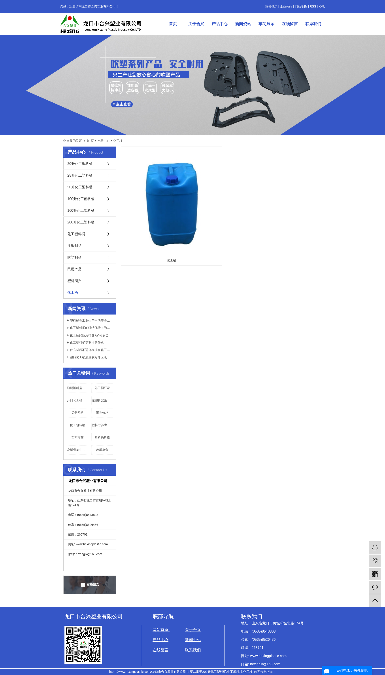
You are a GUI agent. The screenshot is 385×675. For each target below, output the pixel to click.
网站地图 (301, 6)
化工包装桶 (77, 425)
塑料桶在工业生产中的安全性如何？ (91, 320)
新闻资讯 (243, 24)
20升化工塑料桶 (79, 164)
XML (322, 6)
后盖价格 (77, 412)
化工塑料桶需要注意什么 (87, 342)
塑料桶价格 (102, 437)
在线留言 (290, 24)
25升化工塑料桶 (79, 175)
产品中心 (220, 24)
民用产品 (74, 269)
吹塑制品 (74, 257)
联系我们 (313, 24)
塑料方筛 (77, 437)
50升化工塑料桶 (79, 187)
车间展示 (266, 24)
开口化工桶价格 (77, 400)
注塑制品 (74, 246)
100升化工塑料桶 (80, 199)
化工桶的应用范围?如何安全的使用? (91, 335)
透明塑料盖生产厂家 (77, 388)
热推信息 (271, 6)
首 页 (90, 141)
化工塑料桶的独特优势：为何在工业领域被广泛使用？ (91, 328)
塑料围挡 (74, 281)
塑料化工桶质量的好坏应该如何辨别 (91, 357)
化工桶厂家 (102, 388)
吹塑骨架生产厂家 (77, 450)
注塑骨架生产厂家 (102, 400)
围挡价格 (102, 412)
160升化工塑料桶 (80, 210)
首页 (173, 24)
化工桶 (118, 141)
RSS (313, 6)
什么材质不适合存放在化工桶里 (91, 350)
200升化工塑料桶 (80, 222)
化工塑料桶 (76, 234)
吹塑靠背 (102, 450)
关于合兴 (196, 24)
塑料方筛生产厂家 (102, 425)
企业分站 (286, 6)
